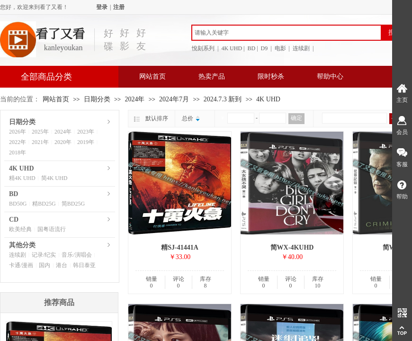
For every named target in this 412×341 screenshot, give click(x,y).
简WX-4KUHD (292, 247)
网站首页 (152, 76)
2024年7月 (174, 99)
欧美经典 (20, 229)
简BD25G (73, 203)
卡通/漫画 (21, 265)
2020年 (63, 142)
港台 (61, 265)
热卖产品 (211, 76)
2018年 (17, 152)
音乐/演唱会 (76, 254)
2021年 (40, 142)
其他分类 (22, 245)
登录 (101, 7)
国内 (44, 265)
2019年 (85, 142)
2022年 (17, 142)
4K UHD (268, 99)
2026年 (17, 131)
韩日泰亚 (84, 265)
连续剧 (17, 254)
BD (13, 193)
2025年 (40, 131)
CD (13, 219)
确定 (296, 118)
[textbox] (286, 33)
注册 (119, 7)
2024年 (134, 99)
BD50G (18, 203)
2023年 (85, 131)
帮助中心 (330, 76)
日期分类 (97, 99)
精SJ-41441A (179, 247)
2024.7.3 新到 (223, 99)
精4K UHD (22, 178)
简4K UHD (54, 178)
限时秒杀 (271, 76)
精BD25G (43, 203)
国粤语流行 (51, 229)
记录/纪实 (44, 254)
